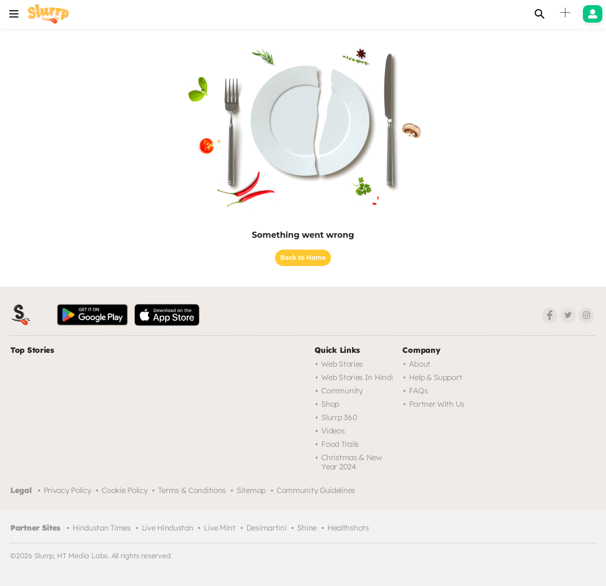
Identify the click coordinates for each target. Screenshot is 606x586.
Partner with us (436, 404)
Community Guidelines (316, 490)
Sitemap (251, 490)
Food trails (340, 444)
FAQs (418, 390)
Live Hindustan (167, 528)
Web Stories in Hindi (357, 377)
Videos (332, 431)
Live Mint (219, 528)
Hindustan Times (101, 528)
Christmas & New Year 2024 (351, 461)
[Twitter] (568, 315)
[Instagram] (586, 315)
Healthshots (348, 528)
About (420, 364)
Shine (307, 528)
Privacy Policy (67, 490)
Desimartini (266, 528)
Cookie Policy (124, 490)
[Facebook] (549, 315)
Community (341, 390)
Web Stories (342, 364)
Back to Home (303, 257)
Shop (330, 404)
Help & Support (435, 377)
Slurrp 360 (339, 417)
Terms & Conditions (192, 490)
